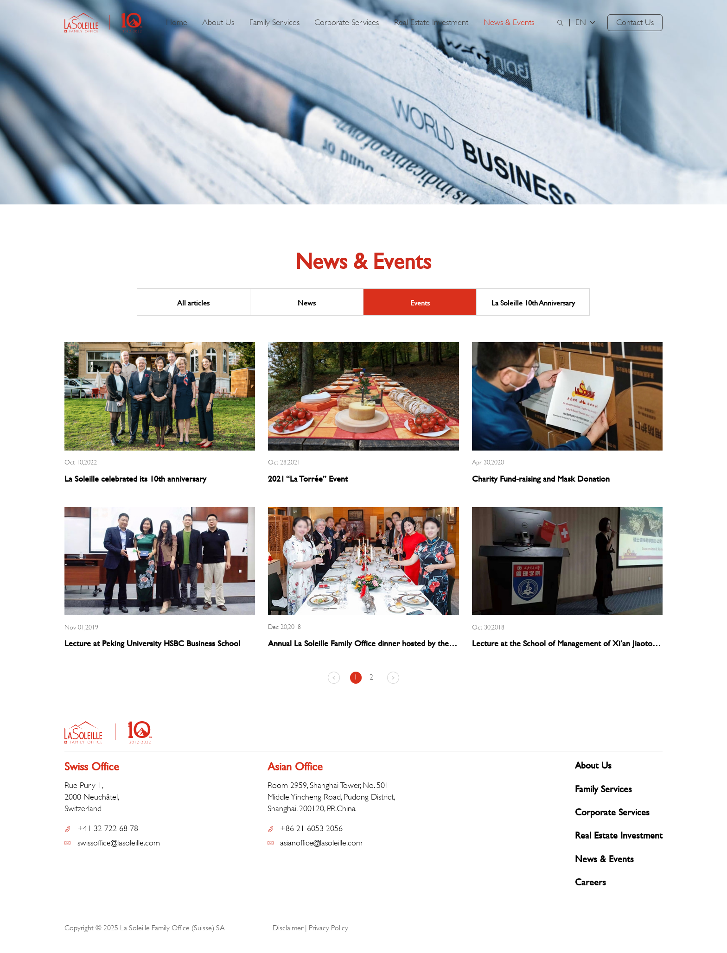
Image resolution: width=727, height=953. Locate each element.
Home (176, 22)
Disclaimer (288, 928)
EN (586, 22)
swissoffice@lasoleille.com (118, 842)
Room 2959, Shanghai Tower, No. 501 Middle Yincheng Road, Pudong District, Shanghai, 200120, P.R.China (331, 797)
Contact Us (635, 22)
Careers (590, 882)
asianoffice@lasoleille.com (321, 842)
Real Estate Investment (431, 22)
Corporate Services (346, 22)
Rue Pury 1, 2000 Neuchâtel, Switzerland (91, 797)
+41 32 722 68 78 (107, 828)
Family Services (274, 22)
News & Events (509, 22)
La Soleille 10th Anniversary (533, 302)
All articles (193, 302)
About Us (218, 22)
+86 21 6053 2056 (311, 828)
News (307, 302)
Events (420, 302)
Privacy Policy (328, 928)
